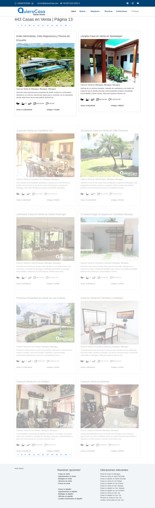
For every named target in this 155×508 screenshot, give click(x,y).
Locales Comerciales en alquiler (70, 499)
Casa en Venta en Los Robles (32, 386)
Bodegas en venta (65, 479)
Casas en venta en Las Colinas (111, 481)
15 (52, 26)
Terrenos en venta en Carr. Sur (111, 498)
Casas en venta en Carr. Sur (110, 493)
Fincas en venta (64, 483)
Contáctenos (121, 11)
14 (48, 26)
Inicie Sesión (19, 468)
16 (57, 26)
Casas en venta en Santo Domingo (112, 476)
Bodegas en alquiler (65, 494)
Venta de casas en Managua (110, 474)
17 (61, 26)
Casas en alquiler (64, 489)
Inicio (73, 11)
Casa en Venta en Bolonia (95, 386)
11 (34, 26)
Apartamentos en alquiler (67, 491)
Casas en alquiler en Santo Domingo (113, 479)
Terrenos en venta (65, 481)
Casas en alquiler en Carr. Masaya (112, 488)
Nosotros (109, 11)
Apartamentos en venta (67, 476)
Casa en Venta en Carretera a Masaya (102, 302)
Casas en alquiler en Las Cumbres (112, 490)
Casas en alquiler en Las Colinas (111, 483)
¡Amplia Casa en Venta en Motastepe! (101, 36)
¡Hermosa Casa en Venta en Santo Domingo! (41, 219)
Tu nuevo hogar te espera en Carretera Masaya (107, 219)
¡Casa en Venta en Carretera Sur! (34, 135)
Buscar (135, 11)
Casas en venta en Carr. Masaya (111, 486)
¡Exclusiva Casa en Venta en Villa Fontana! (104, 135)
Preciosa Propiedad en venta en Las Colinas (40, 302)
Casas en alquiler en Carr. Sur (110, 495)
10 (29, 26)
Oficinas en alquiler (65, 496)
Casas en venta (64, 474)
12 (38, 26)
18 (66, 26)
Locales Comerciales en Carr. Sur (112, 500)
